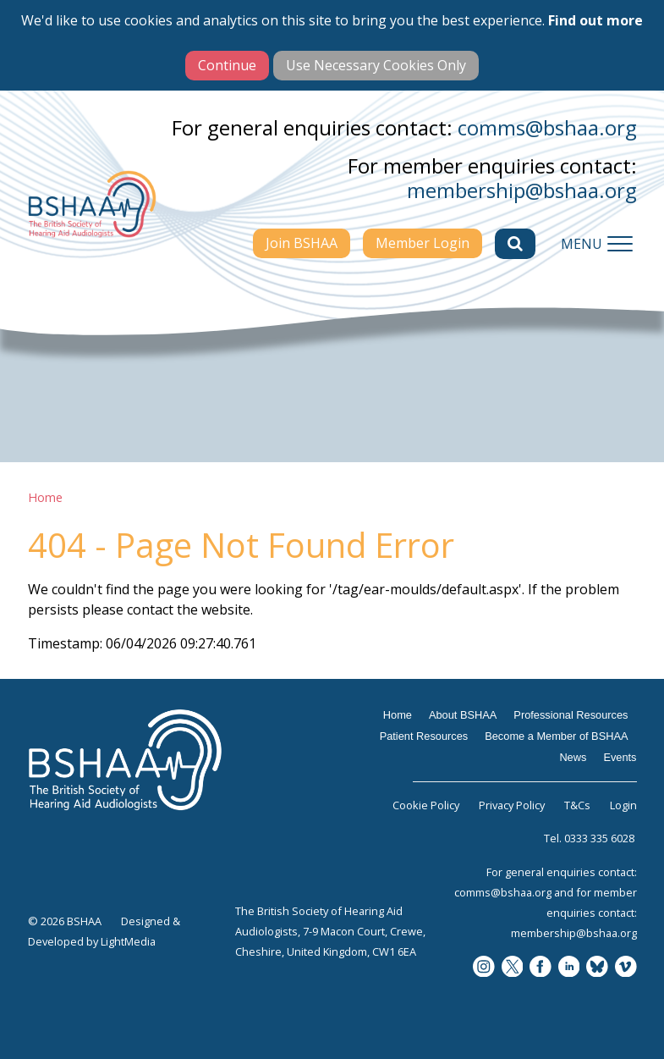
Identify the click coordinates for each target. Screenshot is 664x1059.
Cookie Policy (425, 805)
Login (623, 805)
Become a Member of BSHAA (556, 736)
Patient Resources (424, 736)
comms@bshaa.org (547, 127)
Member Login (422, 243)
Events (619, 757)
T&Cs (577, 805)
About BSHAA (463, 715)
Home (45, 497)
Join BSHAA (301, 243)
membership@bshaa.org (522, 190)
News (572, 757)
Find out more (595, 20)
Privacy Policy (512, 805)
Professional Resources (570, 715)
